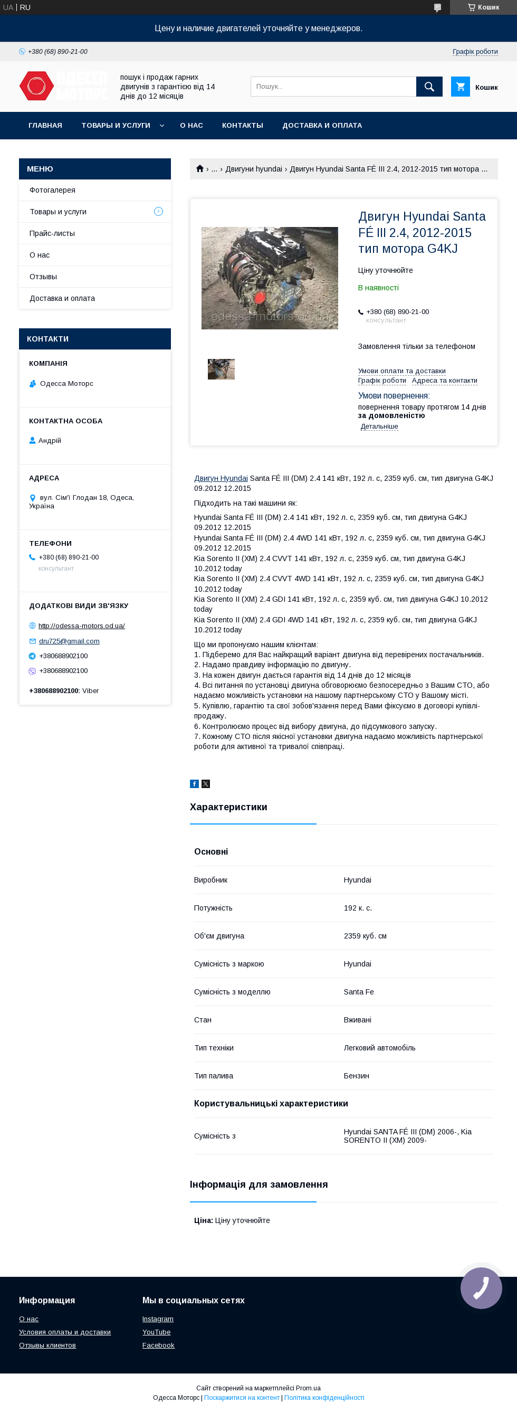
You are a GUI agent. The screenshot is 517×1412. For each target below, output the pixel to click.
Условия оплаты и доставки (65, 1332)
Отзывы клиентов (47, 1345)
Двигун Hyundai (221, 478)
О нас (191, 125)
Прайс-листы (52, 233)
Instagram (158, 1319)
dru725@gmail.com (69, 641)
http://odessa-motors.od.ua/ (82, 626)
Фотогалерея (52, 190)
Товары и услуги (115, 125)
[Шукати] (429, 87)
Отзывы (43, 276)
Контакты (242, 125)
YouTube (156, 1332)
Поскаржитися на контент (242, 1397)
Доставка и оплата (322, 125)
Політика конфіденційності (324, 1397)
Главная (45, 125)
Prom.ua (308, 1388)
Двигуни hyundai (253, 169)
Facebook (158, 1345)
